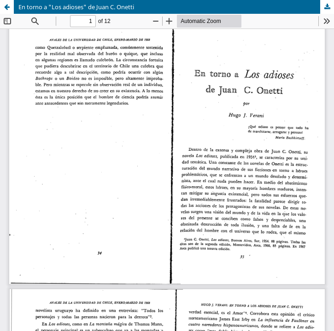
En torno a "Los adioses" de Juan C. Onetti (76, 7)
